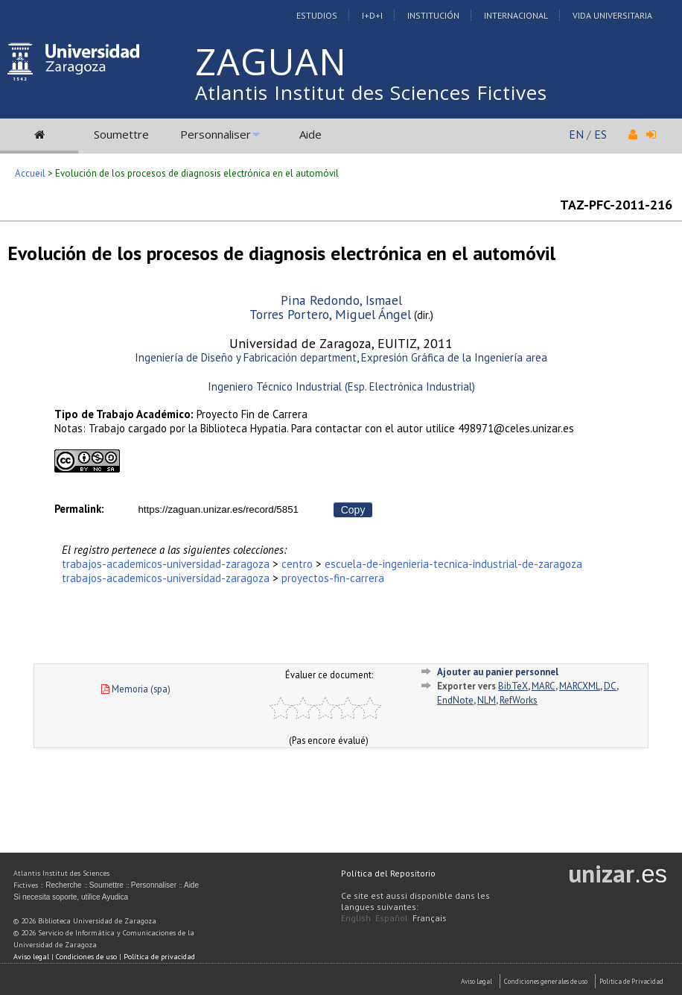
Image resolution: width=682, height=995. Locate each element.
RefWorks (519, 700)
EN (576, 134)
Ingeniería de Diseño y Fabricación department (246, 357)
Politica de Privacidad (631, 981)
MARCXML (579, 686)
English (356, 917)
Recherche (63, 885)
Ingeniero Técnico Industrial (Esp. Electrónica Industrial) (341, 386)
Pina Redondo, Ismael (341, 300)
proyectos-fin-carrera (332, 578)
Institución (433, 15)
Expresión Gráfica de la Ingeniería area (454, 357)
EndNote (455, 700)
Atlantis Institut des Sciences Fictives (371, 92)
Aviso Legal (476, 981)
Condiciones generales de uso (545, 981)
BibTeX (513, 686)
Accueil (30, 173)
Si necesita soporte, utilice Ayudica (70, 897)
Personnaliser (215, 134)
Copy (353, 510)
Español (391, 917)
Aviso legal (31, 956)
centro (297, 564)
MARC (543, 686)
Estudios (316, 15)
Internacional (516, 15)
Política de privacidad (159, 956)
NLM (486, 700)
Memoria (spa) (135, 689)
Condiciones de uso (86, 956)
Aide (310, 134)
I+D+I (372, 15)
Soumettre (121, 134)
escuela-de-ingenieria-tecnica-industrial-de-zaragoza (453, 564)
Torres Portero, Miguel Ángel (330, 314)
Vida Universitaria (612, 15)
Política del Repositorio (388, 873)
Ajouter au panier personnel (497, 672)
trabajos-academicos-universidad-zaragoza (166, 564)
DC (610, 686)
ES (600, 134)
